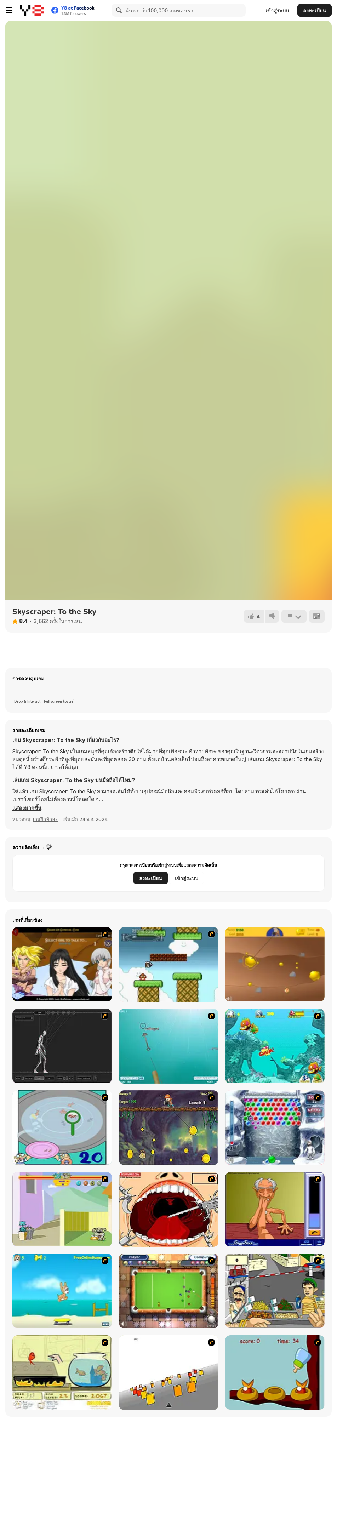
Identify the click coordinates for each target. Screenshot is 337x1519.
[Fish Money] (168, 1127)
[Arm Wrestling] (275, 1209)
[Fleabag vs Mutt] (62, 1209)
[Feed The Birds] (275, 1372)
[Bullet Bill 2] (168, 964)
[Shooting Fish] (168, 1046)
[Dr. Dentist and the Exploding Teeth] (168, 1209)
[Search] (118, 10)
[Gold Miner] (275, 964)
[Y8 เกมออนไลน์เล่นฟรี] (32, 10)
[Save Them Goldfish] (62, 1372)
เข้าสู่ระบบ (277, 10)
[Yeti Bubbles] (275, 1127)
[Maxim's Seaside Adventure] (62, 1291)
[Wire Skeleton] (62, 1046)
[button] (27, 808)
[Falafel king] (275, 1291)
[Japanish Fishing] (62, 1127)
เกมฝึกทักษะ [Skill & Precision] (45, 819)
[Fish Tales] (275, 1046)
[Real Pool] (168, 1291)
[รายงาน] (294, 616)
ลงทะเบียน (314, 10)
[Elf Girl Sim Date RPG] (62, 964)
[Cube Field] (168, 1372)
